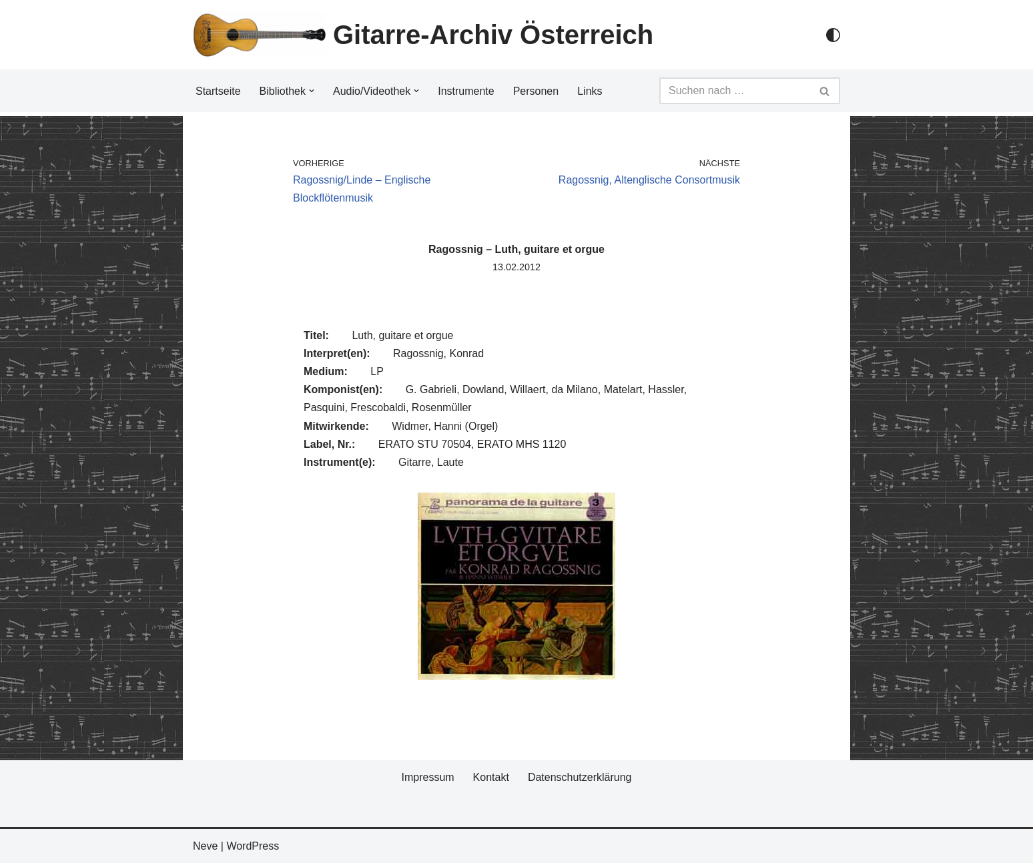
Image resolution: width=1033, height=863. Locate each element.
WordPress (252, 846)
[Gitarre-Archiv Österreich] (423, 34)
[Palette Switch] (833, 35)
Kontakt (491, 777)
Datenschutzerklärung (580, 777)
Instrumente (466, 91)
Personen (536, 91)
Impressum (427, 777)
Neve (205, 846)
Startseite (218, 91)
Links (589, 91)
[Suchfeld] (734, 90)
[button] (311, 90)
